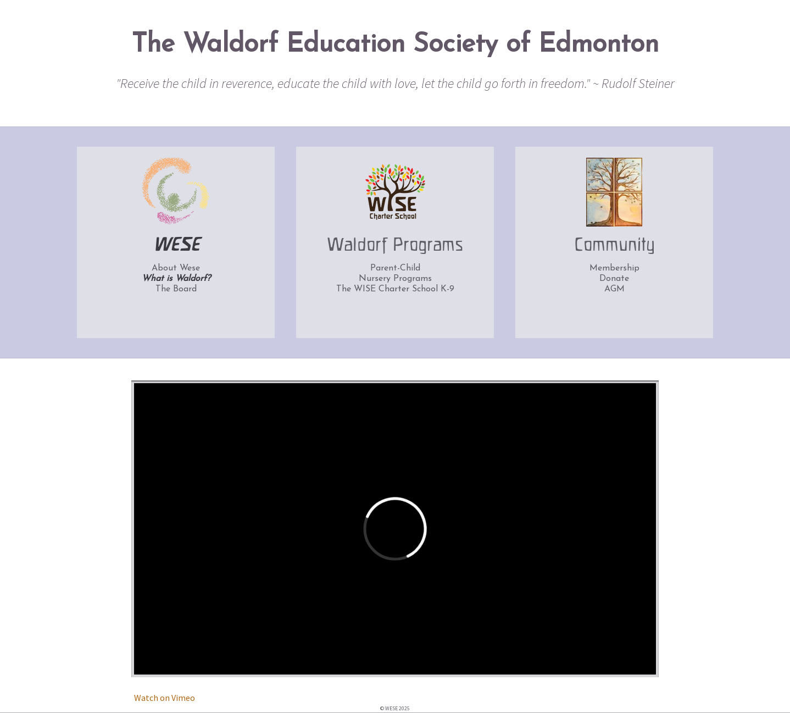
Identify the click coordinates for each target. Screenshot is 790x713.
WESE (176, 245)
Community (614, 245)
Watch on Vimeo (164, 697)
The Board (176, 289)
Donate (614, 278)
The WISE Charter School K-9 (395, 289)
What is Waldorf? (176, 278)
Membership (614, 268)
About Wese (176, 268)
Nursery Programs (395, 278)
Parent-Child (395, 268)
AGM (614, 289)
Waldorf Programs (395, 245)
